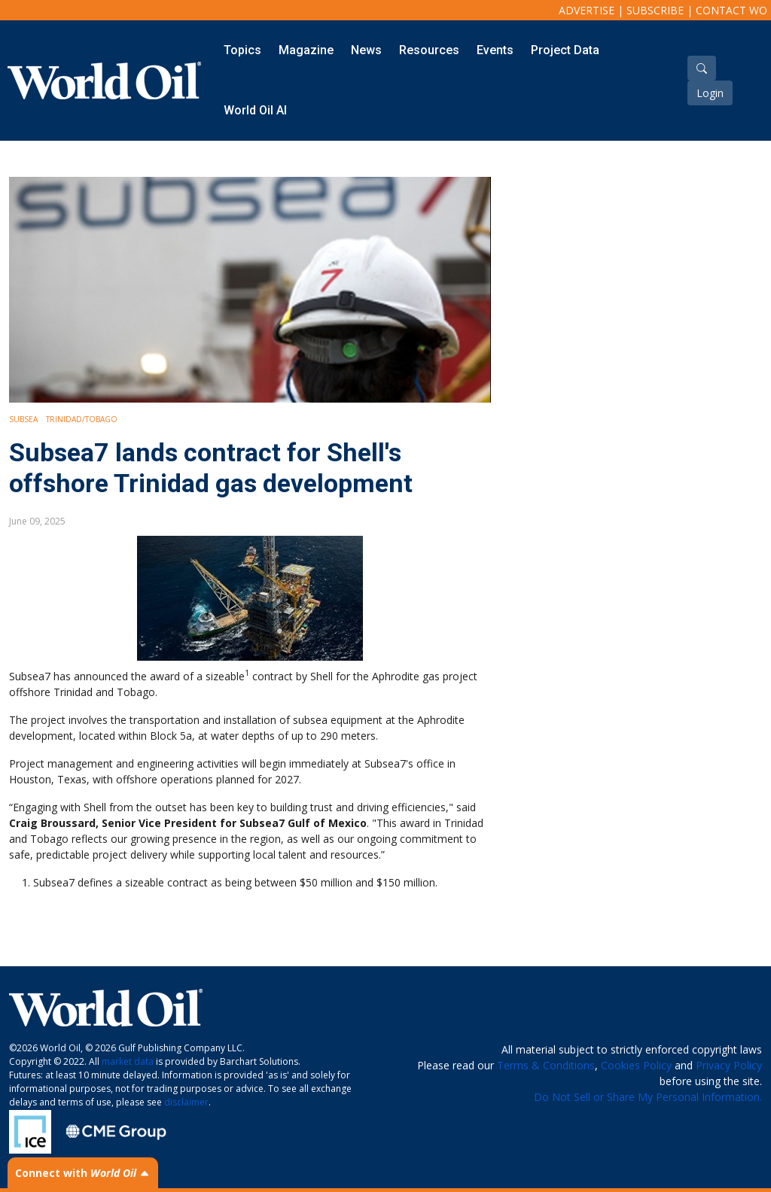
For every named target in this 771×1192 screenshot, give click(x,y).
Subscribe (655, 10)
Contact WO (731, 10)
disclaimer (186, 1102)
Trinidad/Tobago (81, 419)
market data (128, 1061)
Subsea (23, 419)
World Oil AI (255, 110)
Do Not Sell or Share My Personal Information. (648, 1097)
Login (710, 93)
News (366, 50)
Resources (429, 50)
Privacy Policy (729, 1065)
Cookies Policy (636, 1065)
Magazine (306, 50)
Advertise (586, 10)
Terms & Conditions (546, 1065)
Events (495, 50)
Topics (242, 50)
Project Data (565, 50)
